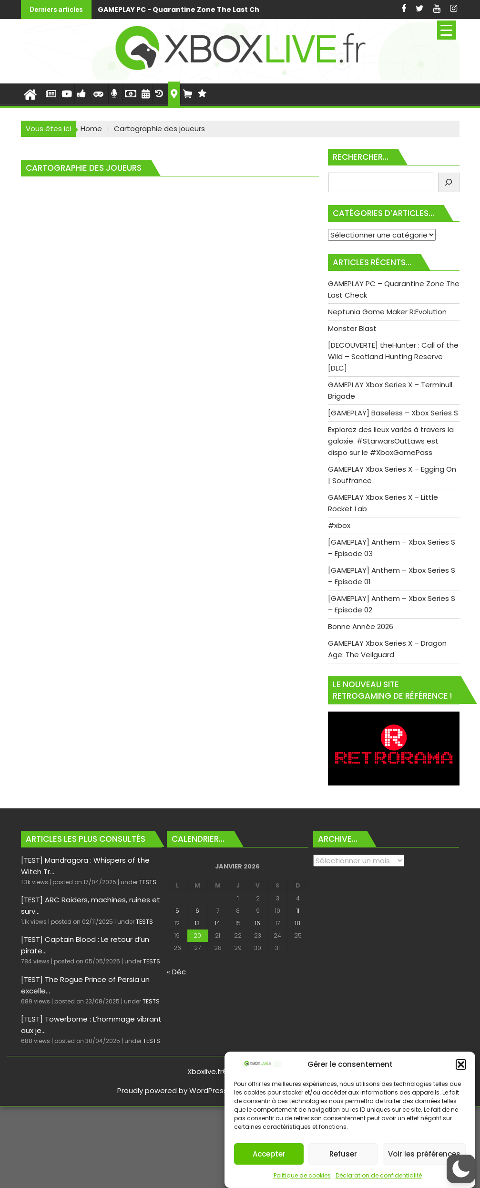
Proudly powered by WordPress (172, 1090)
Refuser (343, 1154)
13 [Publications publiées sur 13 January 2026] (197, 923)
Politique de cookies (302, 1175)
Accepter (269, 1154)
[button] (461, 1064)
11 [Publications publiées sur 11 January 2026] (297, 911)
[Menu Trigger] (446, 30)
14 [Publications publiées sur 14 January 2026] (217, 923)
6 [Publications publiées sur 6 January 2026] (197, 911)
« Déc (176, 972)
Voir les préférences (424, 1154)
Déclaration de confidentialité (379, 1175)
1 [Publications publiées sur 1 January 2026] (238, 898)
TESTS (147, 882)
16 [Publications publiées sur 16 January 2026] (257, 923)
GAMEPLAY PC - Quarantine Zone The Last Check (185, 9)
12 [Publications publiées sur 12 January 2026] (177, 923)
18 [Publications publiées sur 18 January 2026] (297, 923)
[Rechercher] (449, 182)
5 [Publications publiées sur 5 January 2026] (177, 911)
